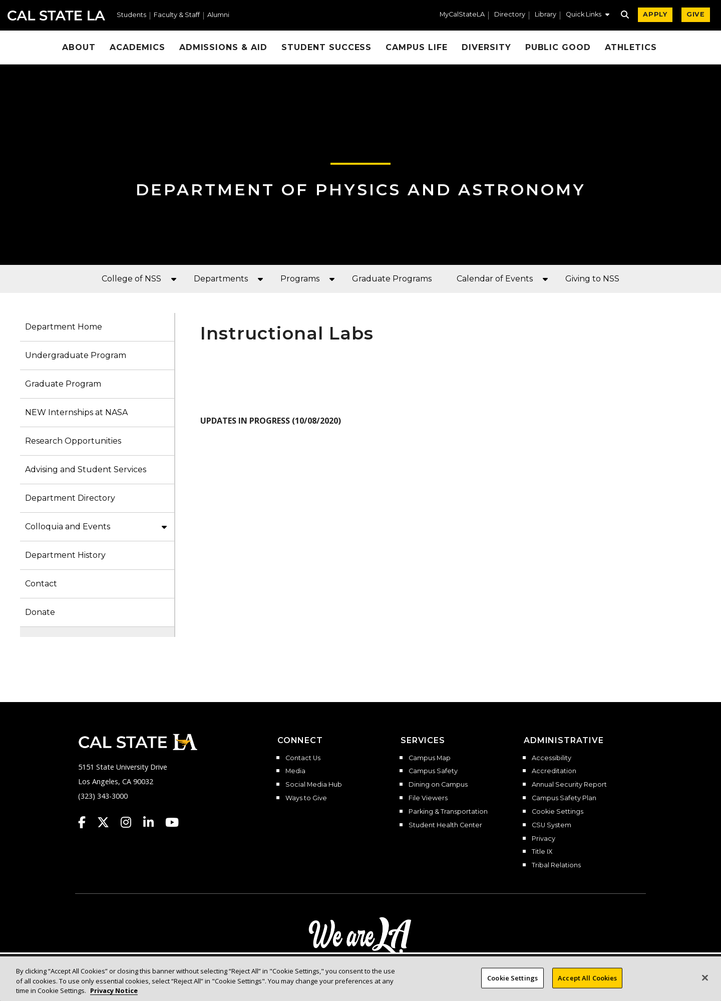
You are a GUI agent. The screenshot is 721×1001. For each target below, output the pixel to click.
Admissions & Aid (223, 47)
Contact (41, 583)
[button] (587, 16)
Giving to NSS (592, 278)
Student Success (326, 47)
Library (545, 15)
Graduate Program (63, 384)
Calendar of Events (495, 278)
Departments (221, 278)
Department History (65, 555)
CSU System (551, 825)
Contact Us (302, 758)
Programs (299, 278)
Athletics (631, 47)
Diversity (486, 47)
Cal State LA (56, 16)
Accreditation (554, 771)
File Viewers (428, 798)
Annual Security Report (569, 784)
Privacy (543, 838)
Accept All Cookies (587, 985)
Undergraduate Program (75, 355)
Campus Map (430, 758)
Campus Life (417, 47)
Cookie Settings (557, 811)
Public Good (558, 47)
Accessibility (551, 758)
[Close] (705, 986)
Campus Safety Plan (564, 798)
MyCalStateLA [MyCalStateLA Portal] (462, 15)
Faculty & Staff (177, 15)
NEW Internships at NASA (76, 412)
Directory (509, 15)
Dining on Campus (438, 784)
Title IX (542, 851)
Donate (40, 612)
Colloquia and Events (67, 526)
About (79, 47)
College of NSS (131, 278)
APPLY (655, 14)
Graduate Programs (392, 278)
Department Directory (70, 498)
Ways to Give (306, 798)
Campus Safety (433, 771)
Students (131, 15)
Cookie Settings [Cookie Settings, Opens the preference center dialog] (512, 985)
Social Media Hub (313, 784)
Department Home (63, 326)
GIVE (695, 14)
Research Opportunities (73, 441)
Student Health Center (445, 825)
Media (295, 771)
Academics (137, 47)
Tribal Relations (556, 865)
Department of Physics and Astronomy (361, 189)
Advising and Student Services (85, 469)
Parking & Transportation (448, 811)
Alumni (218, 15)
